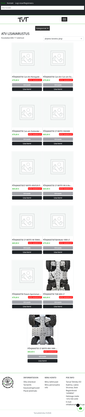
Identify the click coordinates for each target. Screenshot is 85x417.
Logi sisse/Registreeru (24, 3)
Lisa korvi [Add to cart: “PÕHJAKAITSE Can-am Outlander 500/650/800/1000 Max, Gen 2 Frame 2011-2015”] (27, 143)
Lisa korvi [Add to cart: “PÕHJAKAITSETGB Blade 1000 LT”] (58, 252)
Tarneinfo (27, 385)
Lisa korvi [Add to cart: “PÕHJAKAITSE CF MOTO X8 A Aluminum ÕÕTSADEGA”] (58, 198)
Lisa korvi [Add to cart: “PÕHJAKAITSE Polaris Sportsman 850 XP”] (27, 306)
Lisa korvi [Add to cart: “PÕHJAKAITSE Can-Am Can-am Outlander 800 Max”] (58, 89)
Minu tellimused (51, 382)
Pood (3, 3)
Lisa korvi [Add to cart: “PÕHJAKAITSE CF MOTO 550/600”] (58, 143)
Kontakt (10, 3)
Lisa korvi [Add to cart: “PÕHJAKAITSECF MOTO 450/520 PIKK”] (27, 198)
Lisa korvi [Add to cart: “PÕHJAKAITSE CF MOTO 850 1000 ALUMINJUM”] (42, 361)
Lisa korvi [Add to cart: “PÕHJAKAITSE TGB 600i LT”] (58, 306)
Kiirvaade (27, 85)
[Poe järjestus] (63, 39)
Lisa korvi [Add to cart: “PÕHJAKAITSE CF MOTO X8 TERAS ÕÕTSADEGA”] (27, 252)
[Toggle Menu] (64, 19)
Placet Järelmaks (30, 391)
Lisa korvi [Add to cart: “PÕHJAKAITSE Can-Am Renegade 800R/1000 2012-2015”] (27, 89)
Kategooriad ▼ (42, 28)
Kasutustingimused (31, 388)
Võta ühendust (29, 382)
